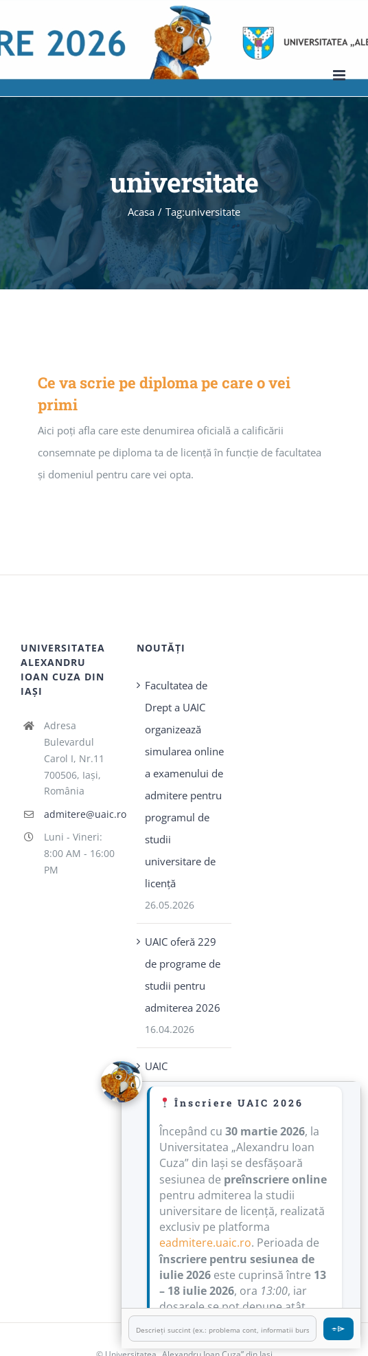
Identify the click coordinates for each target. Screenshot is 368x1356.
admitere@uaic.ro (80, 814)
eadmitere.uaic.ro (205, 1242)
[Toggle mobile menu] (340, 75)
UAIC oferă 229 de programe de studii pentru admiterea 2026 (182, 974)
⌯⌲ (338, 1328)
